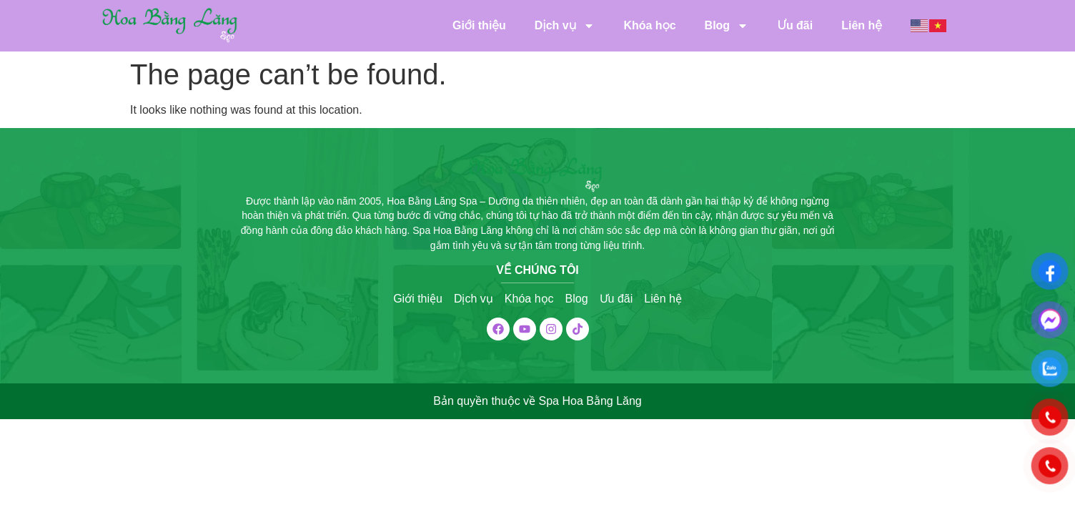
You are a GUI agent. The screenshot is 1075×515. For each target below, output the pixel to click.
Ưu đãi (795, 25)
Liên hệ (861, 25)
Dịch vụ (565, 26)
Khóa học (649, 25)
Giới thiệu (479, 25)
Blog (727, 26)
